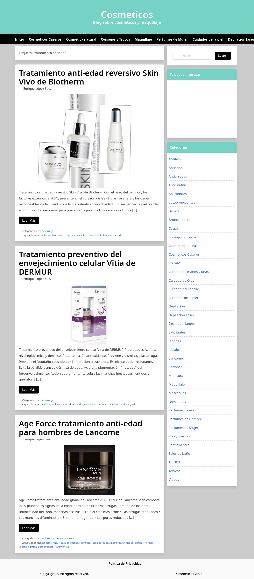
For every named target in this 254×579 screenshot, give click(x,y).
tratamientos (62, 547)
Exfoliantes (177, 332)
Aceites (174, 159)
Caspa (173, 228)
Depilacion (177, 306)
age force (46, 542)
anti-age (45, 404)
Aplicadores (178, 194)
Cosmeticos (127, 14)
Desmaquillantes (182, 323)
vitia (133, 404)
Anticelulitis (178, 185)
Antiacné (175, 167)
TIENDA (174, 462)
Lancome (70, 538)
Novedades (177, 401)
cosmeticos (82, 235)
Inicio (19, 39)
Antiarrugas (48, 231)
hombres (150, 542)
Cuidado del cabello (184, 289)
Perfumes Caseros (183, 410)
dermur (102, 404)
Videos (174, 479)
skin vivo (94, 235)
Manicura (176, 375)
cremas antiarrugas (133, 542)
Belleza (174, 211)
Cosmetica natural (81, 39)
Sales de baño (179, 453)
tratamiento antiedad (111, 235)
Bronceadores (179, 219)
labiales (174, 349)
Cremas (60, 538)
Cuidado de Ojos (181, 280)
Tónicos (174, 471)
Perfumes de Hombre (185, 419)
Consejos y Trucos (115, 39)
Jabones (175, 341)
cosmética (69, 235)
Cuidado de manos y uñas (189, 271)
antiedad (46, 235)
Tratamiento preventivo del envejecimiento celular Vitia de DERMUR (77, 263)
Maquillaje (143, 39)
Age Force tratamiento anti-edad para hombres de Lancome (80, 427)
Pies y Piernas (179, 436)
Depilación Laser (181, 315)
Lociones (175, 367)
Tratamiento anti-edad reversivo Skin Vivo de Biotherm (89, 77)
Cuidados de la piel (208, 39)
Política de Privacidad (125, 563)
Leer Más (28, 220)
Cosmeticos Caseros (45, 39)
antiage (56, 404)
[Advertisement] (202, 109)
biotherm (57, 235)
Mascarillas (177, 393)
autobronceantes (182, 202)
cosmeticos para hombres (107, 542)
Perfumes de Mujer (172, 39)
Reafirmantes (179, 445)
